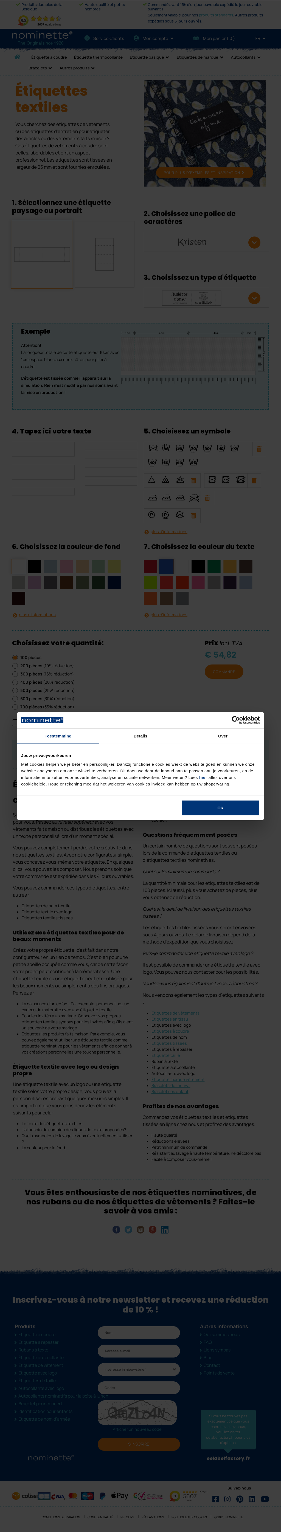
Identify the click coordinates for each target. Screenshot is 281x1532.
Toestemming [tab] (58, 736)
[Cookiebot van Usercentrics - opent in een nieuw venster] (236, 720)
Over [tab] (223, 736)
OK (220, 807)
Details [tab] (140, 736)
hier (203, 777)
